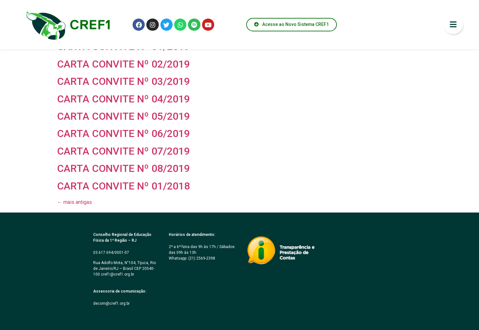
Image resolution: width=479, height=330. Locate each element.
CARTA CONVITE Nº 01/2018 (123, 186)
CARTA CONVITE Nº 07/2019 (123, 151)
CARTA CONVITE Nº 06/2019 (123, 133)
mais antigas (74, 202)
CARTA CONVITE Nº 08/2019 (123, 168)
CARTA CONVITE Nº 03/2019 (123, 81)
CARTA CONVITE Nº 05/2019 (123, 116)
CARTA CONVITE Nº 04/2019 (123, 99)
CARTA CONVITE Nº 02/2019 (123, 64)
